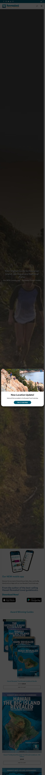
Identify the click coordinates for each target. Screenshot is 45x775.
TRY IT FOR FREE (22, 402)
